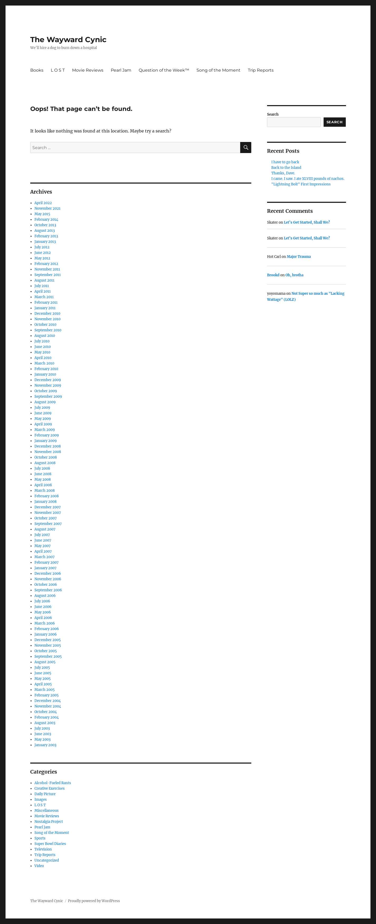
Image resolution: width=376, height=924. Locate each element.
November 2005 (47, 645)
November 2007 (47, 512)
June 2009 (43, 413)
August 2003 (44, 723)
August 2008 (45, 463)
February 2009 (46, 435)
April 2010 (42, 358)
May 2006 (42, 612)
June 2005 (42, 673)
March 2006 (44, 623)
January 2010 (45, 374)
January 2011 (45, 308)
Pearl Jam (121, 70)
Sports (40, 838)
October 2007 (45, 518)
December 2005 (47, 640)
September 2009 (48, 396)
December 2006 (47, 573)
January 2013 (45, 241)
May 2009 (42, 418)
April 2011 (42, 291)
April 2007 (43, 551)
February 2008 (46, 496)
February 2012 (46, 264)
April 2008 (43, 485)
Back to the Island (286, 167)
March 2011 (44, 297)
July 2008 (42, 468)
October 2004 (45, 712)
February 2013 (46, 236)
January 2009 (45, 441)
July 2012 (41, 247)
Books (36, 70)
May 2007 (42, 546)
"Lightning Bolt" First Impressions (301, 184)
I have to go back (285, 162)
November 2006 (47, 579)
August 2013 (44, 230)
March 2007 (44, 557)
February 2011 (46, 302)
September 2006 (48, 590)
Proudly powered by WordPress (94, 901)
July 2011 (41, 286)
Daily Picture (45, 794)
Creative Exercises (49, 788)
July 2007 (42, 535)
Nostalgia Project (48, 821)
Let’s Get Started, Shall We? (307, 222)
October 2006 (45, 584)
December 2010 (47, 313)
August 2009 (45, 402)
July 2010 (41, 341)
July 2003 (42, 728)
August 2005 (45, 662)
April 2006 (43, 618)
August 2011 (44, 280)
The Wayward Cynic (68, 39)
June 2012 (42, 252)
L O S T (58, 70)
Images (40, 799)
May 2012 (42, 258)
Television (43, 849)
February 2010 (46, 369)
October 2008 (45, 457)
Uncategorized (46, 860)
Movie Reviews (87, 70)
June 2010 (42, 347)
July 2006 (42, 601)
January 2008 (45, 501)
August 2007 (45, 529)
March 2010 (44, 363)
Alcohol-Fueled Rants (52, 783)
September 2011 (47, 275)
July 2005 (42, 667)
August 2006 (45, 595)
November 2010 (47, 319)
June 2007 (42, 540)
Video (39, 866)
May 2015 (42, 214)
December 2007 (47, 507)
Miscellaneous (46, 810)
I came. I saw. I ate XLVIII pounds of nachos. (307, 178)
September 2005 (48, 656)
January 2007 (45, 568)
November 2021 (47, 208)
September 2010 (47, 330)
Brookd (273, 275)
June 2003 (42, 734)
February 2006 (46, 629)
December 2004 (47, 701)
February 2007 (46, 562)
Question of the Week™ (164, 70)
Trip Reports (261, 70)
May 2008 (42, 479)
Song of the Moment (218, 70)
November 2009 (47, 385)
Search (273, 114)
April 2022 (43, 203)
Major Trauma (299, 256)
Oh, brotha (294, 275)
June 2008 (42, 474)
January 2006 (45, 634)
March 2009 (44, 429)
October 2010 (45, 324)
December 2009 (47, 380)
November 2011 (47, 269)
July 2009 (42, 407)
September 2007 (48, 524)
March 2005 (44, 689)
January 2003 (45, 745)
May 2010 (42, 352)
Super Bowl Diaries (50, 844)
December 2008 (47, 446)
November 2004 (47, 706)
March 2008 (44, 490)
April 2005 (43, 684)
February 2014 (46, 219)
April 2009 (43, 424)
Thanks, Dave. (283, 173)
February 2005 (46, 695)
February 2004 (46, 717)
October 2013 (45, 225)
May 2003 (42, 739)
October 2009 (45, 391)
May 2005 (42, 678)
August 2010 (44, 335)
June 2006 (43, 606)
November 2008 (47, 452)
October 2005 (45, 651)
